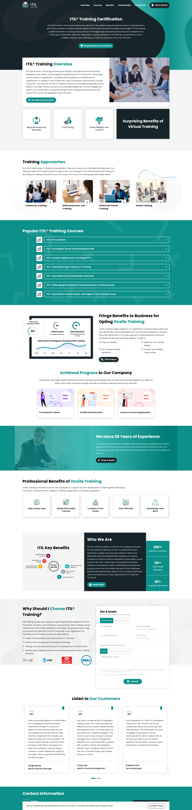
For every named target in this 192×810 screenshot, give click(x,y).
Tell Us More (109, 359)
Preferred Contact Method (112, 645)
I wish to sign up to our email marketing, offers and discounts (124, 675)
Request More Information (96, 45)
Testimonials (124, 5)
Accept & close (156, 805)
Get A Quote (160, 5)
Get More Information (41, 100)
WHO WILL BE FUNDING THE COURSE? (115, 615)
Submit (132, 681)
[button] (93, 778)
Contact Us (140, 5)
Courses (98, 5)
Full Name (107, 626)
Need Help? (96, 584)
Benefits (110, 5)
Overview (85, 5)
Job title (141, 635)
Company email (109, 635)
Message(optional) (110, 657)
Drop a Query (106, 460)
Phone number (143, 626)
